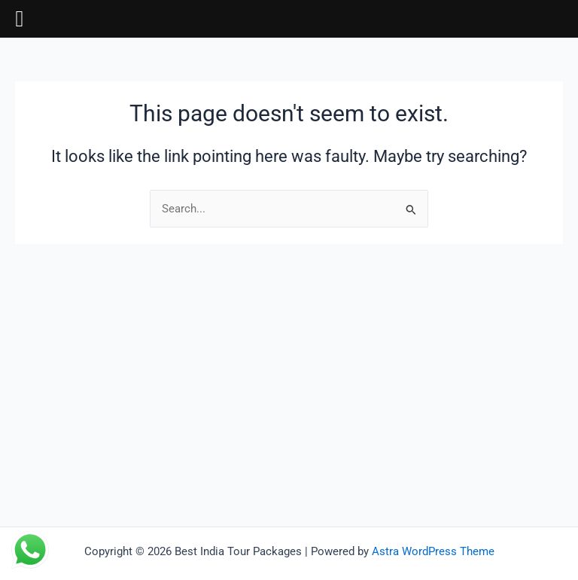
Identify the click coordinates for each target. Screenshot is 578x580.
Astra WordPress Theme (433, 551)
